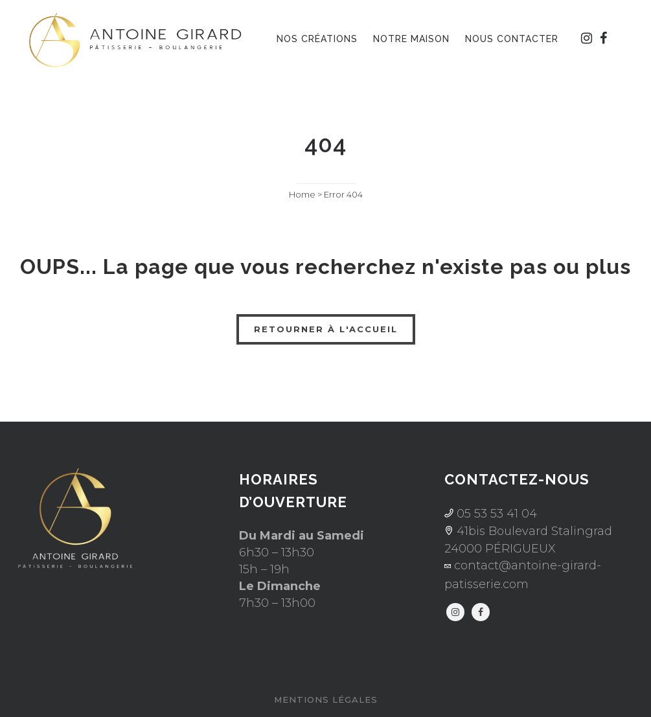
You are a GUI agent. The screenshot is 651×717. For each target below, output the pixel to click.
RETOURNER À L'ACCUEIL (326, 329)
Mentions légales (326, 699)
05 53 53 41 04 (495, 513)
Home (302, 194)
